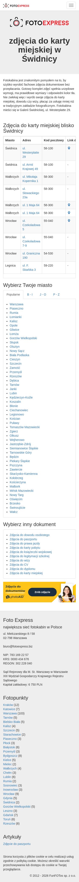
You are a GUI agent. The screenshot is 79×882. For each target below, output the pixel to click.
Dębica (14, 380)
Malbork (15, 486)
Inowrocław (10, 789)
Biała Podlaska (19, 355)
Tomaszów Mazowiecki (25, 427)
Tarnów (14, 384)
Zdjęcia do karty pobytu (25, 547)
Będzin (14, 456)
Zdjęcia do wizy (20, 560)
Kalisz (13, 321)
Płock (6, 743)
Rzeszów (16, 376)
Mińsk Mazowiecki (21, 490)
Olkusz (14, 435)
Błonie (14, 406)
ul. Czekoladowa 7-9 (31, 241)
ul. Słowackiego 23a (31, 193)
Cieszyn (15, 359)
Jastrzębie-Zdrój (20, 444)
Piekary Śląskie (20, 461)
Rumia (14, 312)
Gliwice (14, 329)
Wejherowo (17, 440)
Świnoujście (17, 507)
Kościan (15, 418)
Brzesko (15, 503)
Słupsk (14, 342)
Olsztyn (15, 346)
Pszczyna (16, 465)
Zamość (15, 367)
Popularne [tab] (13, 294)
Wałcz (14, 512)
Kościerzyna (18, 482)
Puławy (14, 423)
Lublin (7, 777)
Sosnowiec (10, 785)
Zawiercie (16, 469)
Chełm (7, 772)
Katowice (9, 709)
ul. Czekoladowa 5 (31, 225)
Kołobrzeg (16, 478)
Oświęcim (16, 499)
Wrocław (8, 794)
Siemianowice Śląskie (24, 448)
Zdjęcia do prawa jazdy (25, 543)
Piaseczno (16, 308)
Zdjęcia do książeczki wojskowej (31, 552)
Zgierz (14, 431)
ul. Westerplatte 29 (31, 152)
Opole (13, 325)
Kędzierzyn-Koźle (21, 397)
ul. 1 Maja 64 (31, 205)
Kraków (8, 705)
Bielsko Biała (11, 722)
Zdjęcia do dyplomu (22, 569)
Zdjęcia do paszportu (23, 539)
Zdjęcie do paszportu (17, 844)
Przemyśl (16, 372)
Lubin (13, 393)
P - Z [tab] (56, 294)
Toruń (7, 819)
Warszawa (16, 304)
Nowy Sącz (17, 351)
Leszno (8, 811)
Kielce (7, 760)
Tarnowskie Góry (21, 452)
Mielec (7, 764)
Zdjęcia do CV (19, 564)
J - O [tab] (43, 294)
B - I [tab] (30, 294)
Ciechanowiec (19, 410)
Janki (13, 389)
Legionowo (17, 414)
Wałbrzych (10, 768)
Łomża (14, 334)
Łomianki (15, 317)
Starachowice (12, 734)
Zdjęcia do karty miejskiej (26, 573)
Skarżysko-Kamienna (23, 473)
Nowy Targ (17, 495)
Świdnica (9, 802)
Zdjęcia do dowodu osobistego (30, 535)
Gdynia (7, 798)
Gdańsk (8, 815)
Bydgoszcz (10, 755)
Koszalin (15, 401)
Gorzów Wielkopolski (23, 338)
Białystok (9, 747)
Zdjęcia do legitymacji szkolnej (29, 556)
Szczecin (15, 363)
